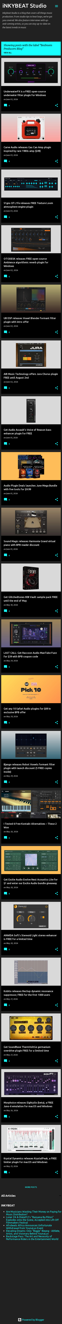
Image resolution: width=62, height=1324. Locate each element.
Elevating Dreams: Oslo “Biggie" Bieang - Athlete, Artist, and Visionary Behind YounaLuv (33, 1232)
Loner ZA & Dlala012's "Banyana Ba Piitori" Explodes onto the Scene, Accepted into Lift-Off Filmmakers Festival (32, 1220)
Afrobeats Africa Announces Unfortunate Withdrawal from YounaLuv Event (29, 1226)
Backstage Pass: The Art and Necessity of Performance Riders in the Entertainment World (32, 1237)
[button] (56, 106)
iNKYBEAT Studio (24, 5)
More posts (31, 1187)
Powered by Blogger (31, 1319)
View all (8, 53)
